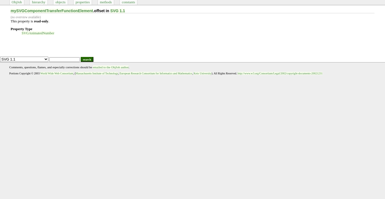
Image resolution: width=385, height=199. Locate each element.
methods (106, 2)
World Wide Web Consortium (56, 73)
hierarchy (38, 2)
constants (128, 2)
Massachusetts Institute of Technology (97, 73)
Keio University (203, 73)
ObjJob (17, 2)
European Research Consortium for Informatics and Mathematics (155, 73)
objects (61, 2)
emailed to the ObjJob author (111, 67)
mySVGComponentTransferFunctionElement (52, 11)
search (87, 59)
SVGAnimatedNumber (38, 33)
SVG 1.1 (117, 11)
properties (82, 2)
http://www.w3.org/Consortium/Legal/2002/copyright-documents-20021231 (280, 73)
